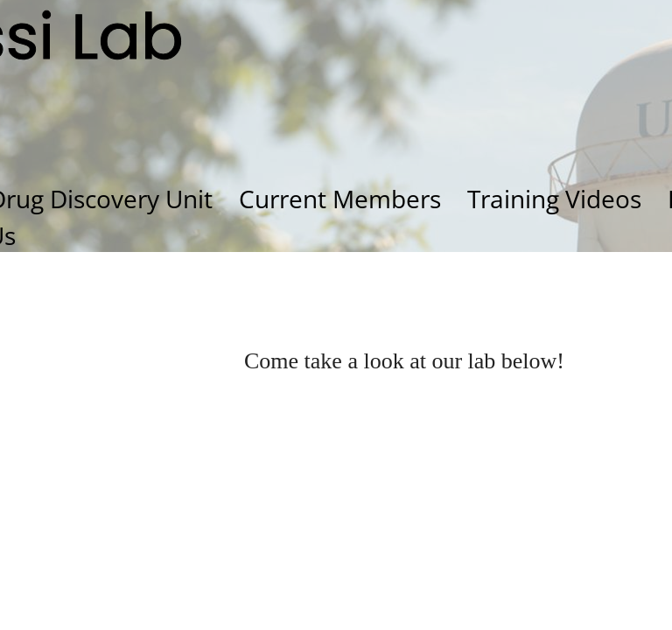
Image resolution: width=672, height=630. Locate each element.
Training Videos (554, 198)
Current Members (340, 198)
